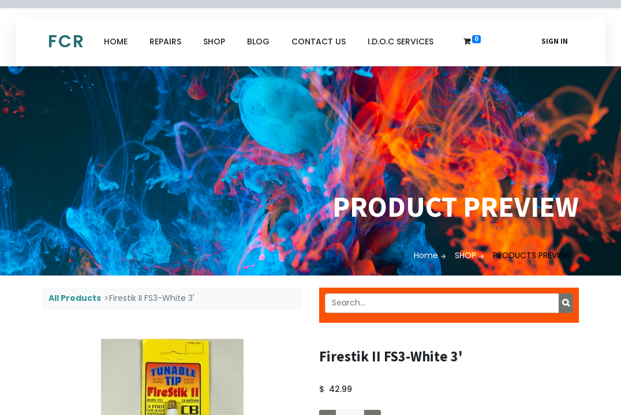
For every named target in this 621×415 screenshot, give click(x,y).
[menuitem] (116, 42)
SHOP (465, 255)
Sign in (554, 41)
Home (426, 255)
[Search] (566, 303)
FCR (66, 41)
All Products (74, 298)
